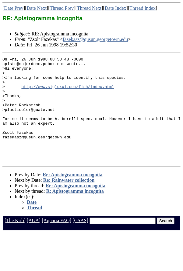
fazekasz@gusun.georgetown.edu (95, 39)
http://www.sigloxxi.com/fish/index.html (67, 93)
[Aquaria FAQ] (56, 241)
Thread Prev (62, 8)
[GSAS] (80, 241)
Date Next (37, 8)
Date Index (115, 8)
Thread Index (142, 8)
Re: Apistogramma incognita (72, 195)
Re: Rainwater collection (69, 201)
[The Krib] (15, 241)
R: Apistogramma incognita (75, 212)
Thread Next (89, 8)
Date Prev (13, 8)
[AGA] (33, 241)
